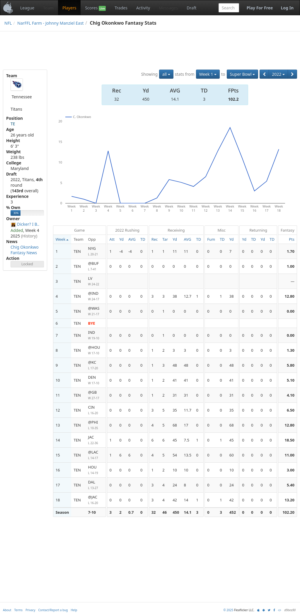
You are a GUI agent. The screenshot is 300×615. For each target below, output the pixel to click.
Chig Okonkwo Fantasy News (25, 249)
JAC (95, 440)
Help (74, 610)
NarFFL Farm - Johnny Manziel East (50, 23)
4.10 (290, 395)
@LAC (95, 455)
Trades (121, 8)
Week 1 (208, 74)
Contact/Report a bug (53, 610)
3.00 (290, 470)
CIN (95, 410)
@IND (95, 296)
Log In (287, 8)
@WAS (95, 311)
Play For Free (260, 8)
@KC (95, 365)
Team (48, 8)
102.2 (233, 99)
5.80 (290, 365)
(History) (29, 236)
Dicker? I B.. (28, 224)
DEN (95, 380)
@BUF (95, 266)
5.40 (290, 485)
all (166, 74)
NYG (95, 251)
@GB (95, 395)
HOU (95, 470)
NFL (8, 23)
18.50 (289, 440)
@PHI (95, 425)
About (7, 610)
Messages (168, 8)
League (27, 8)
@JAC (95, 500)
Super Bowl (242, 74)
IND (95, 335)
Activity (143, 8)
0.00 (290, 311)
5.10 (290, 380)
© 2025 (228, 610)
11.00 (289, 455)
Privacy (30, 610)
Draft (191, 8)
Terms (18, 610)
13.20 (289, 500)
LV (95, 281)
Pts (291, 239)
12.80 (289, 296)
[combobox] (229, 7)
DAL (95, 485)
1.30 (290, 350)
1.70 (290, 251)
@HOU (95, 350)
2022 (278, 74)
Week (62, 239)
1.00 (290, 266)
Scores (95, 8)
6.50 (290, 410)
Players (69, 8)
